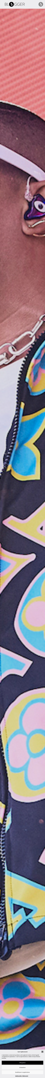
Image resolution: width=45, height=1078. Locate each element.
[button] (42, 1052)
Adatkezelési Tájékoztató (21, 1076)
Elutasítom (22, 1067)
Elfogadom (22, 1062)
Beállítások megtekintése (22, 1072)
